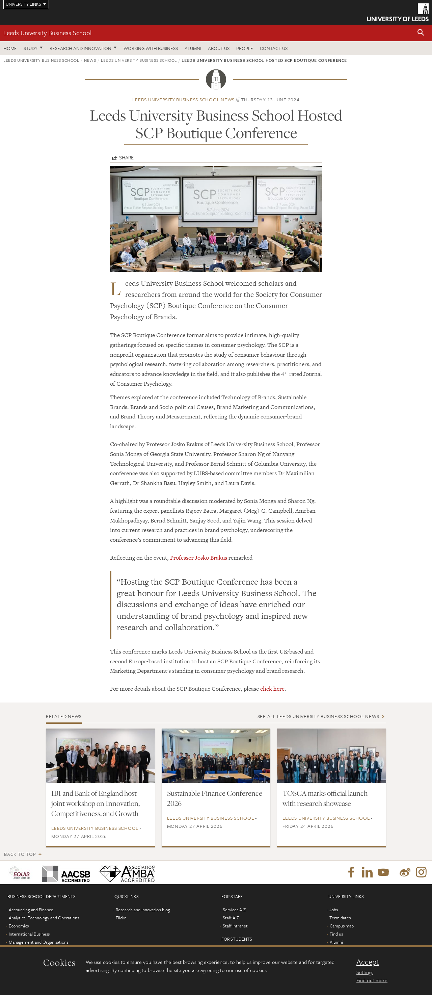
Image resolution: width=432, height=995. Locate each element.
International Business (29, 933)
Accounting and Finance (31, 909)
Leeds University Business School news (183, 99)
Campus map (342, 925)
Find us (336, 933)
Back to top (20, 854)
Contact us (274, 48)
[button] (421, 33)
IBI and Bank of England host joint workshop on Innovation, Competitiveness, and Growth (95, 803)
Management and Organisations (38, 942)
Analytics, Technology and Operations (44, 917)
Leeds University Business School (47, 32)
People (244, 48)
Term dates (340, 917)
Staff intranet (235, 925)
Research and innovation (80, 48)
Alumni (193, 48)
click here (272, 689)
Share (126, 157)
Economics (19, 925)
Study (30, 48)
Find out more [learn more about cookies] (371, 980)
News (90, 60)
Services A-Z (234, 909)
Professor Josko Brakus (198, 558)
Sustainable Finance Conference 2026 (214, 798)
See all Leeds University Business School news (318, 716)
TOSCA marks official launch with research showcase (325, 798)
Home (10, 48)
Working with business (151, 48)
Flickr (121, 917)
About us (219, 48)
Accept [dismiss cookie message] (367, 962)
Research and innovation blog (143, 909)
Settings (364, 972)
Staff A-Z (231, 917)
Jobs (333, 909)
